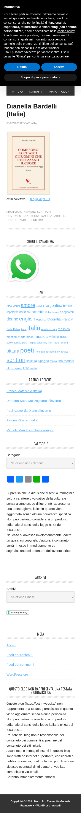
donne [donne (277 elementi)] (12, 322)
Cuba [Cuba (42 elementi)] (48, 316)
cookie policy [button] (66, 31)
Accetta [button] (59, 67)
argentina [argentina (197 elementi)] (54, 309)
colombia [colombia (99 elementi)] (38, 315)
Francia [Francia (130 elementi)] (67, 323)
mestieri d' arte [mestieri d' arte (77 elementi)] (15, 340)
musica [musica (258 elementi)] (41, 340)
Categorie (13, 459)
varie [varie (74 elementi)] (33, 372)
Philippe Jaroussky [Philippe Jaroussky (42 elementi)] (37, 346)
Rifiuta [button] (22, 67)
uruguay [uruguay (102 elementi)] (16, 372)
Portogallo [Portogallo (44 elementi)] (40, 355)
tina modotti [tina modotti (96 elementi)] (66, 365)
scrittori (44, 215)
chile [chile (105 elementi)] (22, 315)
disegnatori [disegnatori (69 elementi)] (67, 315)
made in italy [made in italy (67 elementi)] (49, 333)
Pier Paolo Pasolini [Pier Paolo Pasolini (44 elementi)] (58, 346)
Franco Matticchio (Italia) (24, 395)
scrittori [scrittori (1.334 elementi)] (15, 364)
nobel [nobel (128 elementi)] (64, 340)
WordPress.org (17, 678)
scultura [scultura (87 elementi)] (31, 365)
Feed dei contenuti (19, 659)
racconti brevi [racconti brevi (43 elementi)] (53, 355)
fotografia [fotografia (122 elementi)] (53, 323)
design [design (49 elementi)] (55, 316)
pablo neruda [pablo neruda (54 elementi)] (13, 346)
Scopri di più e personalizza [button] (40, 77)
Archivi (11, 592)
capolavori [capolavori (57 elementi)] (12, 315)
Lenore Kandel (17, 224)
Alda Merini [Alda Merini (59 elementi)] (13, 309)
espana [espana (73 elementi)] (41, 323)
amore (31, 215)
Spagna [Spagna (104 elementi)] (43, 365)
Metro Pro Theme (44, 805)
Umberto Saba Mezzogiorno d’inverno (33, 404)
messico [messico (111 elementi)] (64, 333)
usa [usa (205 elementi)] (26, 372)
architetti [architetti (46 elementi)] (40, 310)
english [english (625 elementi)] (27, 322)
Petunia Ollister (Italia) (22, 424)
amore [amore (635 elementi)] (28, 309)
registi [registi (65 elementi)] (64, 355)
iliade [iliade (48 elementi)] (23, 333)
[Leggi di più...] (40, 203)
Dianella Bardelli (52, 219)
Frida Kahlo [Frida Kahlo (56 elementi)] (13, 333)
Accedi (11, 649)
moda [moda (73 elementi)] (29, 340)
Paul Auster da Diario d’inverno (28, 414)
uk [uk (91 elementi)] (8, 372)
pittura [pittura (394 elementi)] (12, 354)
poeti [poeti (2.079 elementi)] (27, 354)
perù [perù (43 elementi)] (24, 346)
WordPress (43, 809)
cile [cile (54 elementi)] (29, 315)
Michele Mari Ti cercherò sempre (30, 434)
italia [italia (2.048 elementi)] (33, 331)
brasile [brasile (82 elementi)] (67, 309)
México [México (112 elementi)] (54, 340)
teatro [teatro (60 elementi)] (53, 365)
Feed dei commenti (20, 668)
